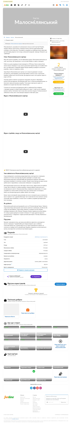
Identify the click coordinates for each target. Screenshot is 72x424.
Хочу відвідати (58, 82)
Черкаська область (10, 316)
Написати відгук (60, 284)
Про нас (34, 397)
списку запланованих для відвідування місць (59, 78)
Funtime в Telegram (8, 1)
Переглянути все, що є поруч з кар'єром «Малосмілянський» (60, 346)
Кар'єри (12, 37)
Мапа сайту (35, 405)
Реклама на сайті (36, 399)
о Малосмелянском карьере (16, 43)
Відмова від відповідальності (36, 411)
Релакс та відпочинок (24, 403)
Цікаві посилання (36, 406)
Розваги (21, 401)
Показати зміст (9, 40)
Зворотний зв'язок (65, 1)
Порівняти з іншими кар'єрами (25, 270)
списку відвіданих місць (59, 89)
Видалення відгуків (37, 408)
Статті (34, 401)
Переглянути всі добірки (27, 313)
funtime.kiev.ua (64, 414)
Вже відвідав (58, 93)
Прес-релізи (35, 403)
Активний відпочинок (24, 402)
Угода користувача (36, 409)
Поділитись (36, 276)
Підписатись (63, 402)
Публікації (35, 402)
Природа (8, 37)
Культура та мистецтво (25, 398)
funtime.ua (57, 414)
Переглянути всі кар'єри (60, 377)
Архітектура (22, 397)
